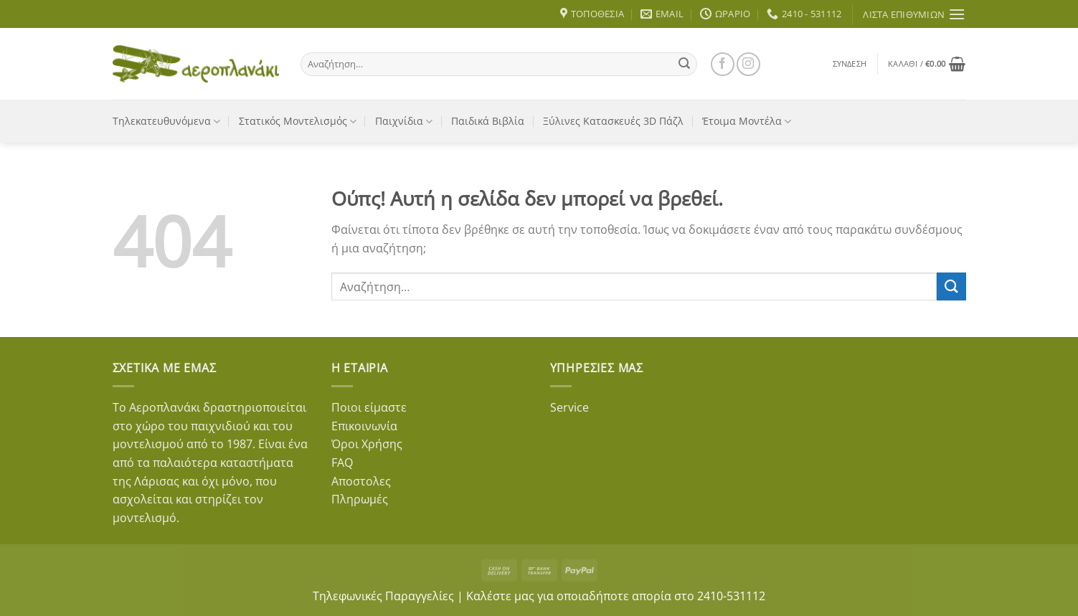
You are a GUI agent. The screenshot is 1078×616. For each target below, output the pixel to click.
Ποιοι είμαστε (369, 407)
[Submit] (684, 64)
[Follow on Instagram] (748, 64)
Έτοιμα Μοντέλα (746, 121)
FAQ (342, 462)
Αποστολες (361, 481)
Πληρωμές (359, 499)
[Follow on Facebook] (722, 64)
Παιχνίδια (403, 121)
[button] (850, 64)
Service (569, 407)
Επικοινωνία (364, 426)
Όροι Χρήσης (366, 444)
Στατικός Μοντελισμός (297, 121)
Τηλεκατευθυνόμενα (166, 121)
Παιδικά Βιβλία (487, 121)
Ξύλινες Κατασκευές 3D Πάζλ (613, 121)
